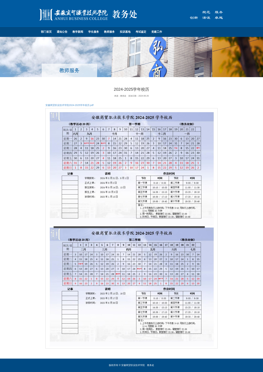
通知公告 (62, 31)
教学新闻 (77, 31)
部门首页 (46, 31)
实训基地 (125, 31)
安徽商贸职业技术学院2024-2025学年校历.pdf (69, 105)
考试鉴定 (141, 31)
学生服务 (93, 31)
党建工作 (156, 31)
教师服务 (109, 31)
